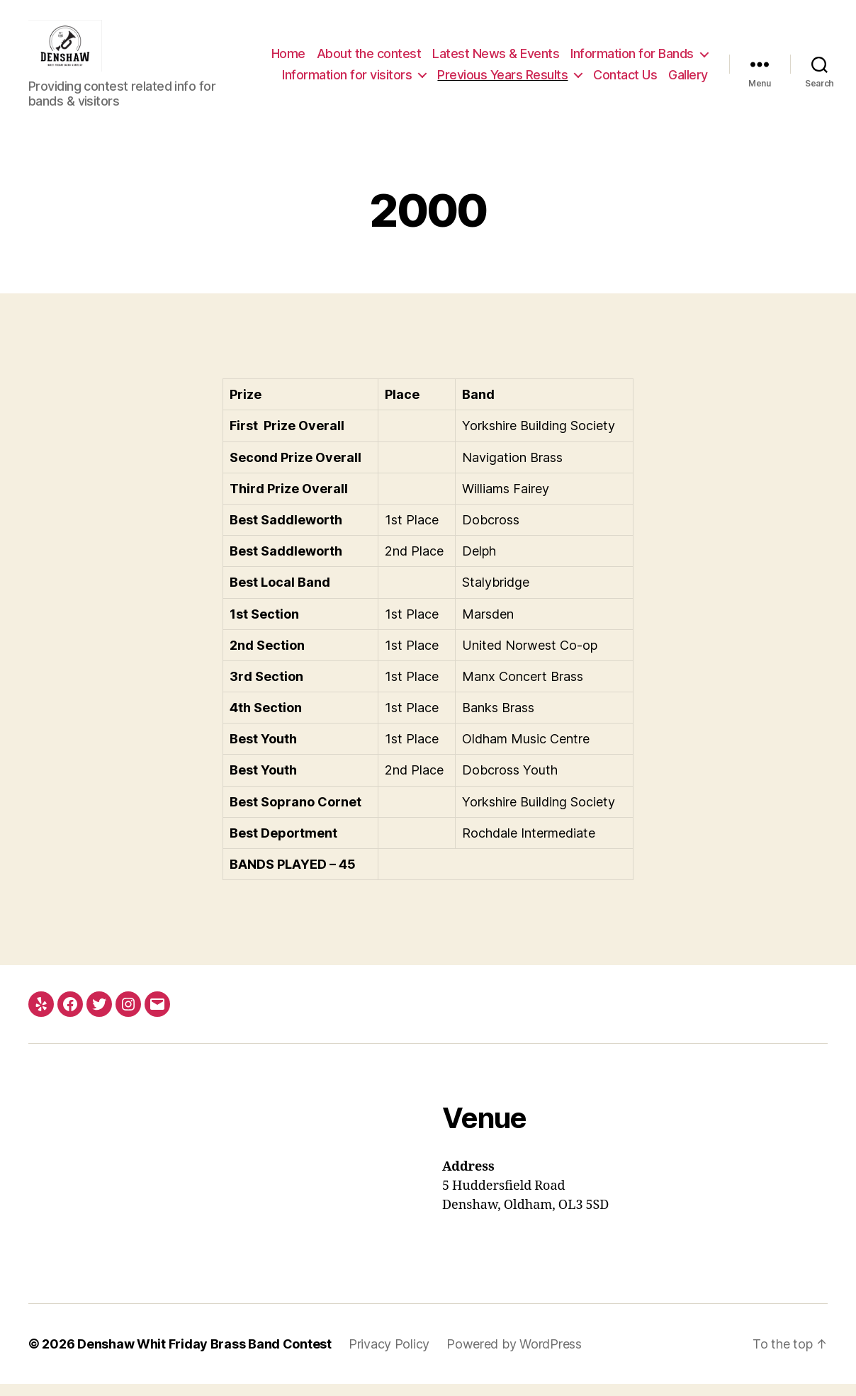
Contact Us (625, 91)
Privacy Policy (389, 1356)
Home (436, 49)
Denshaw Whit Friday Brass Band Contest (204, 1356)
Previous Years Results (502, 91)
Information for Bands (477, 69)
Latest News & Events (644, 49)
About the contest (517, 49)
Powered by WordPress (514, 1356)
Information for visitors (629, 69)
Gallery (688, 91)
